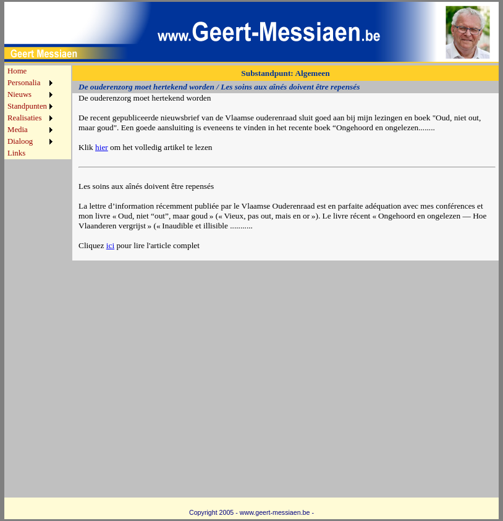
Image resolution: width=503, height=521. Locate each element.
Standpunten (27, 106)
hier (101, 147)
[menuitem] (30, 71)
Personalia (23, 82)
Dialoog (20, 141)
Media (17, 129)
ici (110, 245)
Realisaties (24, 118)
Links (16, 153)
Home (17, 71)
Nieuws (19, 94)
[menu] (30, 112)
